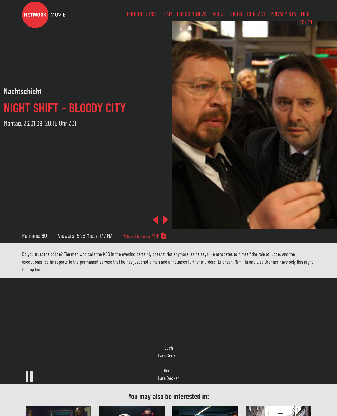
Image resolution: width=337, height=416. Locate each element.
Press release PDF (144, 235)
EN (310, 22)
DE (301, 22)
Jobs (236, 13)
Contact (256, 13)
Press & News (192, 13)
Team (166, 13)
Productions (141, 13)
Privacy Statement (291, 13)
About (219, 13)
